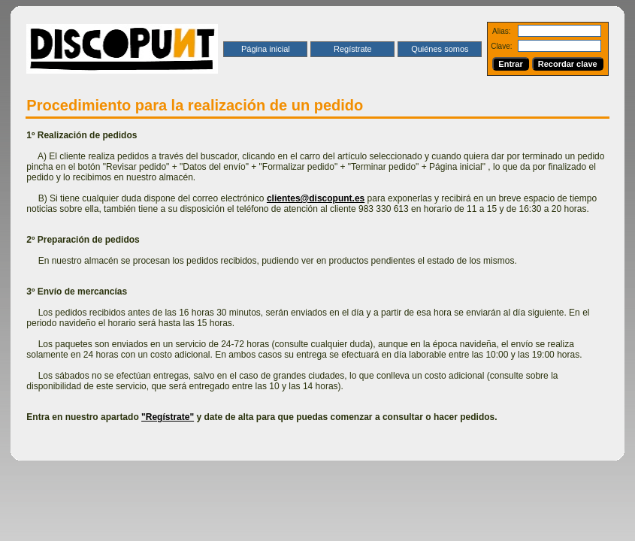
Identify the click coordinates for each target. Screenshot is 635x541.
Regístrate (353, 48)
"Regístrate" (167, 417)
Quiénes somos (439, 48)
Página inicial (265, 48)
